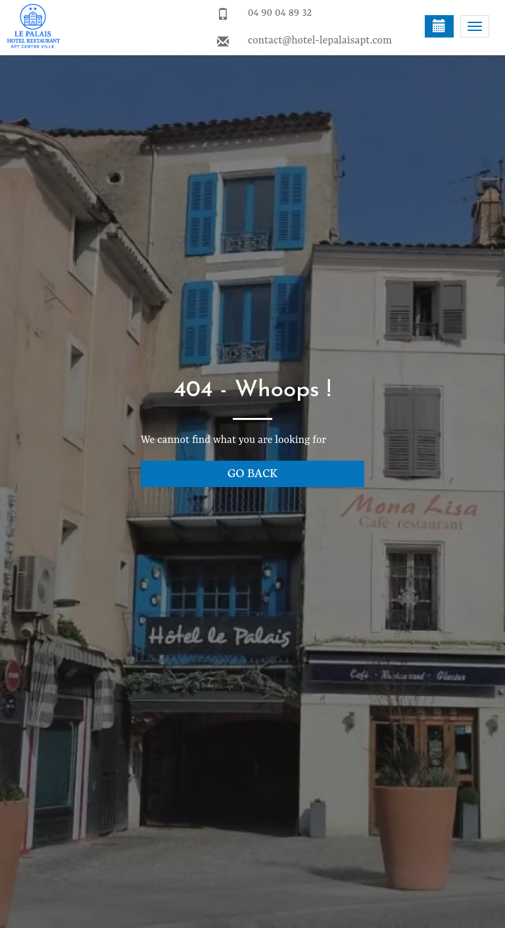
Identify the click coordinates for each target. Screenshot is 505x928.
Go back (252, 472)
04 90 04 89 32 (280, 13)
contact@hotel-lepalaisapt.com (320, 41)
